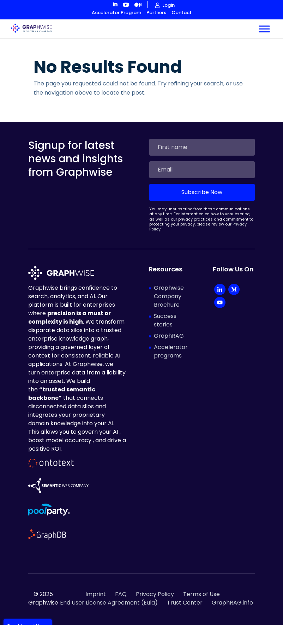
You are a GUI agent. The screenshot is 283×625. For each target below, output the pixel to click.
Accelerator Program (116, 12)
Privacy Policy (155, 594)
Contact (181, 12)
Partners (156, 12)
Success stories (165, 320)
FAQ (121, 594)
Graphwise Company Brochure (169, 296)
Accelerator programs (171, 351)
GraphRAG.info (232, 603)
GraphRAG (169, 336)
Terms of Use (201, 594)
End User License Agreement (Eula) (109, 603)
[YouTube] (220, 303)
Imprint (95, 594)
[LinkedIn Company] (220, 290)
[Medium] (234, 290)
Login (168, 5)
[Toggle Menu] (264, 28)
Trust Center (185, 603)
